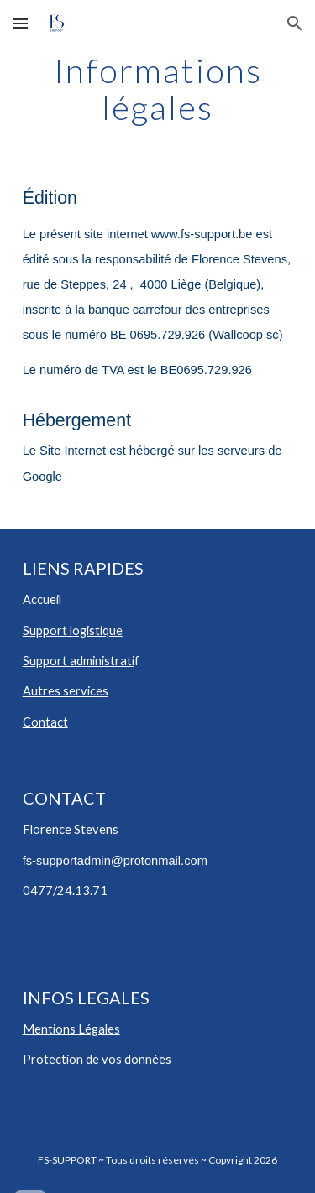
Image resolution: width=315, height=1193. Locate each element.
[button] (20, 23)
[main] (158, 89)
